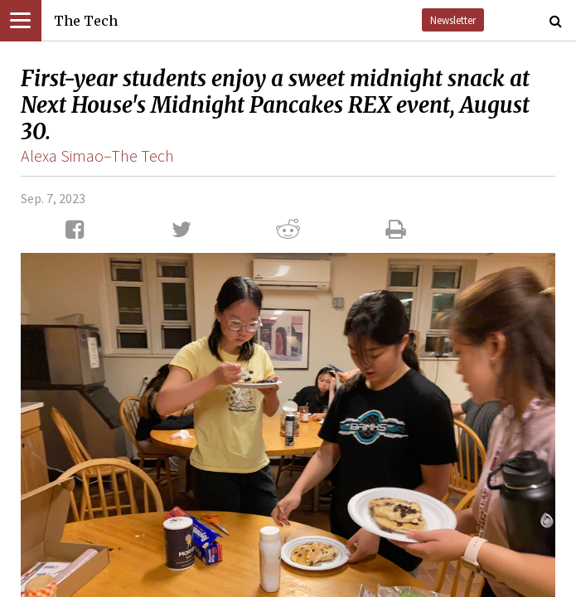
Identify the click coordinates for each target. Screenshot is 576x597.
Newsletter (453, 20)
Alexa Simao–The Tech (97, 155)
